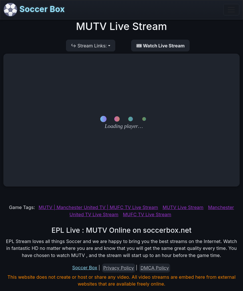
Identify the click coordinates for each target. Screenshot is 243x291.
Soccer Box (34, 10)
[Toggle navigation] (231, 9)
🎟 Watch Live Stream (160, 46)
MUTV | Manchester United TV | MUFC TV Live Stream (98, 207)
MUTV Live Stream (183, 207)
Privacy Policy (118, 268)
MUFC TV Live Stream (147, 214)
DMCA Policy (155, 268)
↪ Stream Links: (89, 46)
